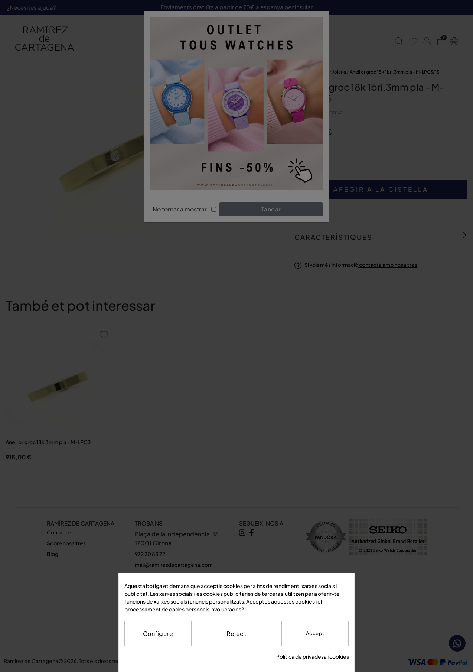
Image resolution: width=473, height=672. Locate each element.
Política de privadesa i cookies (312, 656)
